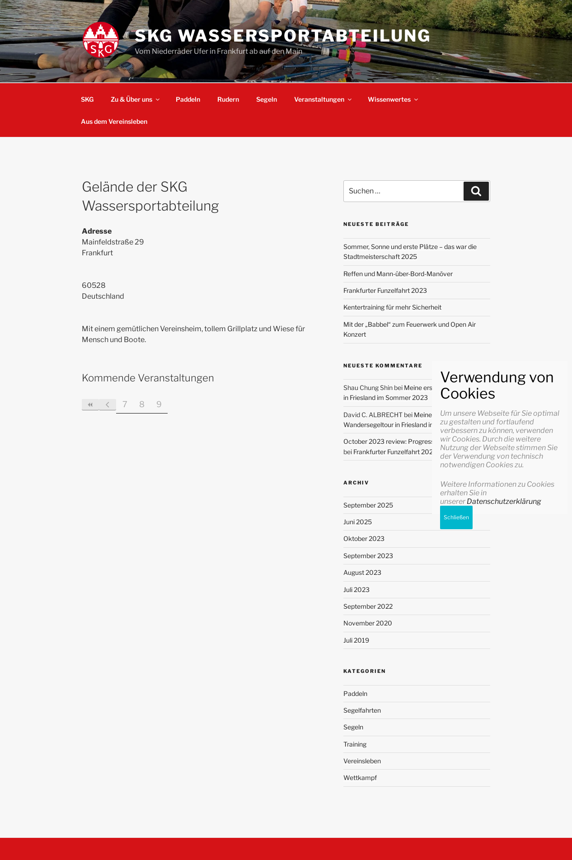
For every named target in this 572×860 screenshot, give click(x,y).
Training (354, 744)
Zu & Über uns (136, 99)
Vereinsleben (362, 761)
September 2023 (368, 555)
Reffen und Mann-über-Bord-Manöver (398, 273)
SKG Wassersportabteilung (283, 36)
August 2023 (362, 572)
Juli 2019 (356, 640)
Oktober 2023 (363, 538)
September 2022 (368, 606)
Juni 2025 (357, 522)
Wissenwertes (393, 99)
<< (90, 404)
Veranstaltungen (323, 99)
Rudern (228, 99)
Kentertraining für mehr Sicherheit (392, 307)
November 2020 (367, 623)
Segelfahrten (362, 710)
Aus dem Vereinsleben (114, 121)
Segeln (266, 99)
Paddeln (188, 99)
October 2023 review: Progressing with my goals (413, 441)
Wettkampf (360, 777)
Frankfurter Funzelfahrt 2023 (385, 290)
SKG (87, 99)
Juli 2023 (356, 589)
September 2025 (368, 505)
